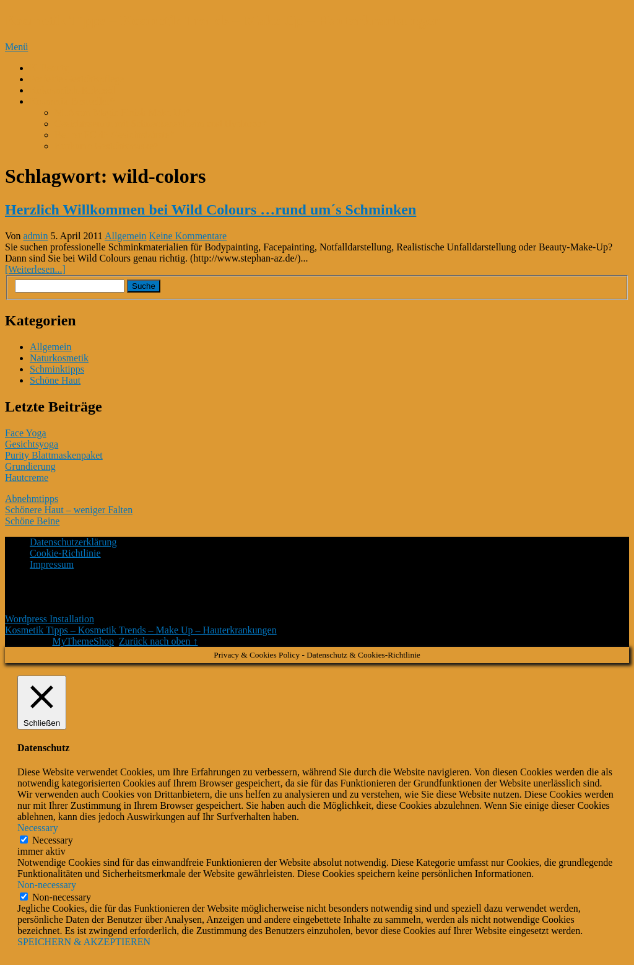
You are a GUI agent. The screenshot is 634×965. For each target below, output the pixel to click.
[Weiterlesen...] (35, 269)
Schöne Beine (32, 521)
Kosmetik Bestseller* (72, 101)
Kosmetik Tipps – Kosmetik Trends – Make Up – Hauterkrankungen (223, 20)
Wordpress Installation (49, 619)
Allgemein (126, 236)
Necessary (52, 840)
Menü (16, 47)
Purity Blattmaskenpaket (54, 455)
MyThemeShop (83, 641)
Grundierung (30, 466)
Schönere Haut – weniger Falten (68, 510)
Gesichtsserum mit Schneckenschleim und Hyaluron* (160, 123)
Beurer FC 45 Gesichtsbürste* (114, 135)
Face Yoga (25, 433)
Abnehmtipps (31, 498)
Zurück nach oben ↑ (158, 641)
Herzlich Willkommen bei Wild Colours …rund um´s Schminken (210, 209)
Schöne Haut (55, 380)
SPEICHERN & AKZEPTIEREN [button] (83, 941)
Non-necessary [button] (46, 884)
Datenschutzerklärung (73, 542)
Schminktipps (57, 369)
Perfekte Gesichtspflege (77, 79)
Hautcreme (26, 477)
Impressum (52, 564)
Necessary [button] (37, 827)
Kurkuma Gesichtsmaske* (106, 146)
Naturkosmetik (59, 358)
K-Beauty (49, 68)
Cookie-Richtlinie (65, 553)
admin (36, 236)
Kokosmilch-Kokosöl (72, 90)
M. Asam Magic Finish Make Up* (122, 112)
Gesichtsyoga (31, 444)
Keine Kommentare (188, 236)
